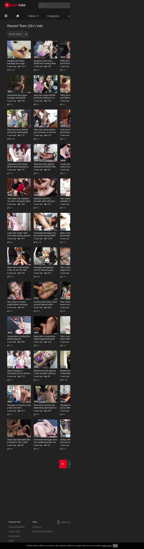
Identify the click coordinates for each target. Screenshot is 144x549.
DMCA (11, 540)
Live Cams (76, 16)
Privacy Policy (14, 536)
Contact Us (36, 527)
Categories (53, 16)
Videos (32, 16)
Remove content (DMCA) (42, 531)
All (123, 34)
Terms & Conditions (17, 527)
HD (132, 34)
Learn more (106, 546)
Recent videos (15, 34)
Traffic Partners (86, 522)
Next (79, 464)
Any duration (103, 34)
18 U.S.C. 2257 (14, 531)
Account (134, 5)
